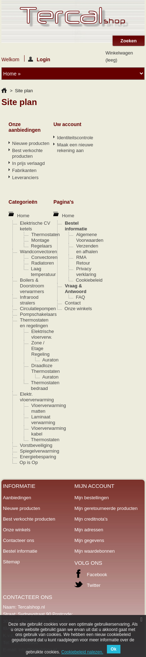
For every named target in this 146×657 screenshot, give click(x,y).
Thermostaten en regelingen (34, 322)
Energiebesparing (38, 456)
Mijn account (94, 486)
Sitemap (11, 561)
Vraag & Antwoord (75, 288)
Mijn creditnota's (91, 519)
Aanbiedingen (17, 497)
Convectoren (44, 257)
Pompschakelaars (38, 314)
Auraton (50, 360)
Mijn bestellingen (91, 497)
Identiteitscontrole (75, 137)
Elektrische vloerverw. (42, 334)
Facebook (97, 574)
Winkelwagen (119, 56)
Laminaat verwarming (43, 419)
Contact (73, 303)
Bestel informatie (76, 225)
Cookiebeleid (89, 280)
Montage (40, 240)
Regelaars (41, 246)
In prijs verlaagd (28, 163)
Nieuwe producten (30, 143)
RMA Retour (83, 260)
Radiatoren (42, 263)
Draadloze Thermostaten (45, 368)
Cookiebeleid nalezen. (82, 652)
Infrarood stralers (29, 300)
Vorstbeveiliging (36, 445)
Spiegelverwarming (39, 451)
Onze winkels (78, 308)
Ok (114, 649)
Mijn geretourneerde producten (105, 508)
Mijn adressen (88, 529)
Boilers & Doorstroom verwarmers (32, 285)
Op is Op (29, 462)
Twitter (93, 585)
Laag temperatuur (43, 271)
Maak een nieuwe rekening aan (75, 147)
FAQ (80, 297)
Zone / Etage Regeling (40, 348)
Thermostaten (45, 234)
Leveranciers (25, 177)
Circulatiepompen (38, 308)
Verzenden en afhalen (87, 248)
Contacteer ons (18, 540)
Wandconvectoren (38, 251)
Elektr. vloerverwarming (37, 396)
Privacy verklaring (86, 271)
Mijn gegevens (89, 540)
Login (39, 59)
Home (23, 215)
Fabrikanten (24, 170)
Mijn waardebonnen (94, 551)
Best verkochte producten (27, 153)
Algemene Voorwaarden (89, 237)
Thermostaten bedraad (45, 385)
